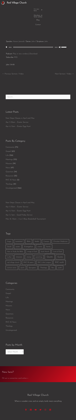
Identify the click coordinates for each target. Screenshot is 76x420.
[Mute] (60, 32)
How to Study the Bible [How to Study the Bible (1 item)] (15, 236)
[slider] (33, 31)
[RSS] (50, 394)
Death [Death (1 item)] (9, 231)
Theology (9, 168)
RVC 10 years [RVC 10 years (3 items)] (28, 247)
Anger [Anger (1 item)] (9, 226)
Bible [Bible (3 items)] (28, 226)
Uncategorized (11, 172)
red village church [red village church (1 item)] (13, 247)
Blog (40, 9)
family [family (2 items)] (48, 231)
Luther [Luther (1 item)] (9, 241)
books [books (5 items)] (37, 226)
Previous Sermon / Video (13, 58)
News (8, 152)
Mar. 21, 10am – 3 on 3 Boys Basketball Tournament (26, 203)
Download (33, 38)
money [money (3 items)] (29, 241)
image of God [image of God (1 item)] (32, 236)
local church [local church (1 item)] (45, 236)
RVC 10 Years (11, 164)
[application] (38, 32)
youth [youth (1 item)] (60, 252)
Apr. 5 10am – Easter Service (17, 107)
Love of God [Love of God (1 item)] (57, 236)
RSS (15, 42)
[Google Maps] (26, 394)
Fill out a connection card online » (15, 363)
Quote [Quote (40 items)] (50, 241)
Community (10, 132)
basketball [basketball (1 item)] (19, 226)
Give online (58, 9)
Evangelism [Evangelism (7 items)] (28, 231)
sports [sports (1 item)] (22, 252)
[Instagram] (45, 394)
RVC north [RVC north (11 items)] (59, 247)
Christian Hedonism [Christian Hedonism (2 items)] (60, 226)
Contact (47, 9)
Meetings (9, 144)
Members (32, 9)
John (33, 26)
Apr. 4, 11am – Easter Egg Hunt (18, 111)
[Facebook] (31, 394)
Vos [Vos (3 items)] (52, 252)
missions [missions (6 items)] (19, 241)
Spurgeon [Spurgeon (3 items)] (32, 252)
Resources (9, 160)
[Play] (7, 32)
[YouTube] (36, 394)
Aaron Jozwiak (18, 26)
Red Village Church (17, 3)
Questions (9, 156)
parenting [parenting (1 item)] (39, 241)
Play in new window (20, 38)
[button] (19, 9)
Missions (9, 148)
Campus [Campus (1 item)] (46, 226)
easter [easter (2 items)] (18, 231)
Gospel (8, 136)
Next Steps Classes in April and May (20, 103)
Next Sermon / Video (64, 58)
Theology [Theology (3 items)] (43, 252)
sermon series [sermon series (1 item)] (11, 252)
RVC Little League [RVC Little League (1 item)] (44, 247)
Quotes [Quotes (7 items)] (60, 241)
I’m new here (19, 9)
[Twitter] (40, 394)
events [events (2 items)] (40, 231)
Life (7, 140)
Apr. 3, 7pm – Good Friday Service (19, 199)
